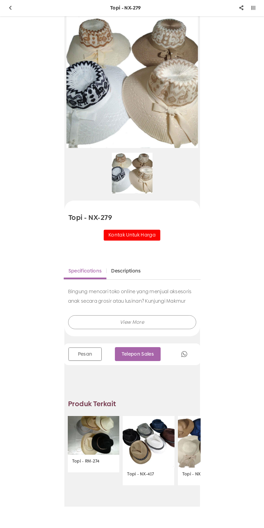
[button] (132, 322)
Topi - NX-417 (140, 474)
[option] (132, 82)
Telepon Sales (138, 354)
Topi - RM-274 (86, 461)
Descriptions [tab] (126, 270)
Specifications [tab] (85, 270)
